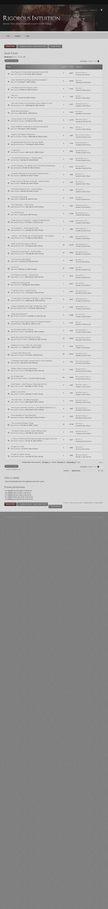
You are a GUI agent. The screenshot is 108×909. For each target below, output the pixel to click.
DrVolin (19, 57)
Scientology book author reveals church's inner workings (31, 361)
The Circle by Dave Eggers (21, 259)
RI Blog (83, 10)
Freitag (15, 113)
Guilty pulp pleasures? (19, 314)
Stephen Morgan (18, 121)
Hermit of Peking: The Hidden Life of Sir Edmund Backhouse (33, 166)
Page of (92, 61)
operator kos (17, 347)
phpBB (14, 517)
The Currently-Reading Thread (22, 423)
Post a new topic (11, 60)
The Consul (81, 314)
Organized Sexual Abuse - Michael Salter (26, 251)
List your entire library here (21, 353)
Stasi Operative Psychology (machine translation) (29, 80)
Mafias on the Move (18, 392)
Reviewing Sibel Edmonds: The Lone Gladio (27, 142)
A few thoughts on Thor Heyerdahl (23, 415)
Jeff (24, 57)
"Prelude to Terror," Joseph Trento (23, 290)
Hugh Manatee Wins (20, 308)
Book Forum (11, 53)
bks (78, 322)
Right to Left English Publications (23, 134)
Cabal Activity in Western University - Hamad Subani (30, 181)
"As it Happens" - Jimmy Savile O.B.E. (25, 228)
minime (15, 90)
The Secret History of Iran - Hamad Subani (26, 189)
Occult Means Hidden (20, 136)
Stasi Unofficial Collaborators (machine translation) (29, 127)
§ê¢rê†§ (16, 425)
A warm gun (15, 150)
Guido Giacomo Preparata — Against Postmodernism (30, 220)
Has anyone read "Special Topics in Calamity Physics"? (31, 322)
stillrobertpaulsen (18, 144)
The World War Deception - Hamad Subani (26, 158)
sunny (79, 439)
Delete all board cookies (76, 502)
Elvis (15, 57)
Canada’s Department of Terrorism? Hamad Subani (29, 173)
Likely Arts (83, 517)
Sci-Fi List (14, 267)
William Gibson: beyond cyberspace (24, 368)
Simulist (80, 447)
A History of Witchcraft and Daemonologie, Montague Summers (34, 439)
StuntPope (16, 449)
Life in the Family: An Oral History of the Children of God (31, 103)
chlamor (15, 214)
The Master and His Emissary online (24, 88)
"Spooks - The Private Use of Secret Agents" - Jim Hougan (32, 236)
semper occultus (82, 119)
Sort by (58, 462)
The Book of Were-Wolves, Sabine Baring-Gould (28, 431)
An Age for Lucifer (17, 447)
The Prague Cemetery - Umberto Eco (24, 275)
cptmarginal (17, 168)
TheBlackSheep (18, 222)
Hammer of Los (82, 353)
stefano (15, 199)
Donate (93, 10)
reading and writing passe (20, 283)
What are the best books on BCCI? (24, 244)
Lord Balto (80, 275)
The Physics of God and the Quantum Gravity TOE (29, 72)
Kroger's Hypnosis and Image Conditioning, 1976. (29, 306)
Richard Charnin (18, 331)
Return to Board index (13, 469)
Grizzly (79, 80)
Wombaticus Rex (18, 105)
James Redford (18, 74)
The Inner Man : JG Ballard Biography (25, 400)
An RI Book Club (17, 376)
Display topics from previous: (36, 462)
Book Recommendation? (20, 111)
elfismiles (80, 345)
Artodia (100, 517)
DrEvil (79, 267)
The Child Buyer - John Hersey (22, 205)
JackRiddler (17, 324)
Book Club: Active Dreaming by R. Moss (25, 337)
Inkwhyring (16, 285)
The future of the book (19, 197)
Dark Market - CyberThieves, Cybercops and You (29, 384)
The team (65, 502)
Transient (16, 160)
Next (100, 462)
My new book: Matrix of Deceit (22, 329)
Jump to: (66, 470)
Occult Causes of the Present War (23, 119)
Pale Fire (14, 95)
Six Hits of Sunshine (20, 316)
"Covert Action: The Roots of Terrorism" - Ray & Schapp (31, 298)
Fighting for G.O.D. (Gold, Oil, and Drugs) (26, 345)
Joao (14, 82)
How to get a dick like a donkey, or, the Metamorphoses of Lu (33, 407)
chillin (15, 269)
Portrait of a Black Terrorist (20, 454)
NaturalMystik (81, 369)
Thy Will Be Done (17, 212)
